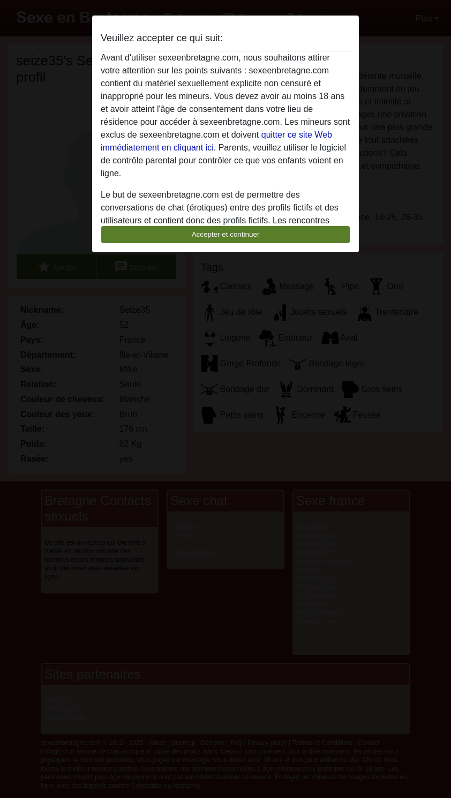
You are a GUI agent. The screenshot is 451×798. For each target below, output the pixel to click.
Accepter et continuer (226, 234)
